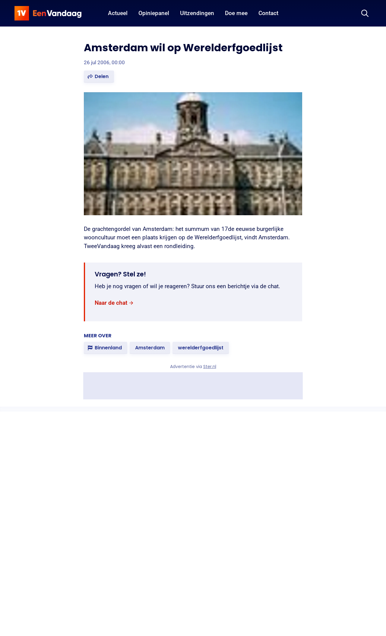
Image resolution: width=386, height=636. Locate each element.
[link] (114, 303)
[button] (99, 77)
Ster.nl (209, 367)
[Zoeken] (365, 13)
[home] (47, 13)
